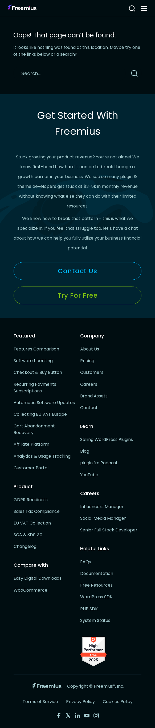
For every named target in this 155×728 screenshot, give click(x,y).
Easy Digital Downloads (38, 578)
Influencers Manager (102, 507)
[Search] (69, 73)
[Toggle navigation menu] (144, 8)
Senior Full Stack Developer (108, 530)
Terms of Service (40, 702)
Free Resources (96, 585)
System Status (95, 620)
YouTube (89, 475)
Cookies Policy (118, 702)
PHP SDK (89, 609)
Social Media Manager (103, 518)
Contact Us (77, 271)
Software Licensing (33, 361)
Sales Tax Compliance (37, 511)
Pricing (87, 361)
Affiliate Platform (31, 444)
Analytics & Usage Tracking (42, 456)
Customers (91, 372)
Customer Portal (31, 468)
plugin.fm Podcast (99, 463)
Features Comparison (36, 349)
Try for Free (78, 295)
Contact (89, 408)
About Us (89, 349)
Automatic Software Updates (44, 403)
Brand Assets (94, 396)
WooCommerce (30, 590)
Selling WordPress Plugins (106, 439)
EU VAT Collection (32, 523)
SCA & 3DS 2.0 (28, 535)
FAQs (85, 562)
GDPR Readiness (31, 500)
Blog (84, 451)
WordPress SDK (96, 597)
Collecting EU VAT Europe (40, 414)
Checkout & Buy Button (38, 372)
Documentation (96, 573)
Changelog (25, 546)
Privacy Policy (80, 702)
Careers (88, 384)
